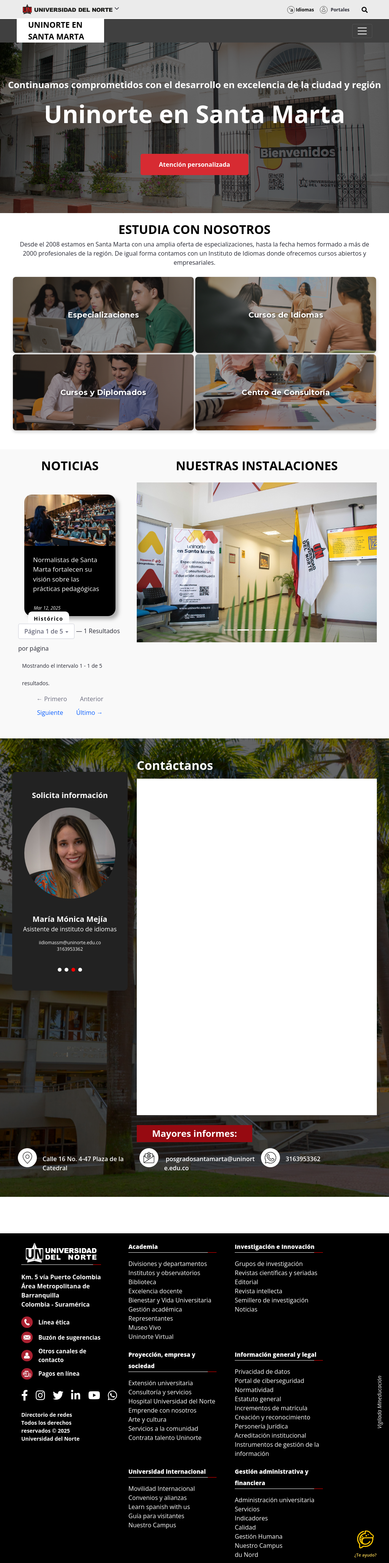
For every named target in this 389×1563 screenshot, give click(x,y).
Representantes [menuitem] (150, 1318)
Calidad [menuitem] (245, 1527)
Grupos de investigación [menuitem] (269, 1264)
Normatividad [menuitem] (254, 1390)
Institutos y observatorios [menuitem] (164, 1273)
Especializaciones (103, 314)
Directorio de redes (46, 1414)
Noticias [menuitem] (246, 1309)
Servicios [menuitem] (247, 1509)
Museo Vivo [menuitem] (144, 1327)
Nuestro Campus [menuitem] (152, 1525)
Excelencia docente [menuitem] (155, 1291)
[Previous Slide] (155, 562)
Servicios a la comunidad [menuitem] (163, 1428)
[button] (365, 10)
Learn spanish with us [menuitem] (159, 1507)
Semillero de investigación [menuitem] (271, 1300)
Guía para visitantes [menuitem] (156, 1516)
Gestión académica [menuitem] (155, 1309)
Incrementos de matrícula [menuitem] (271, 1408)
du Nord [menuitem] (246, 1554)
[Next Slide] (359, 562)
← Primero (51, 699)
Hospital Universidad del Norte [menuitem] (171, 1401)
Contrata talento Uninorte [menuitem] (165, 1437)
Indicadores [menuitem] (251, 1518)
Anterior (91, 699)
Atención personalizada (194, 164)
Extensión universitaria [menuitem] (160, 1383)
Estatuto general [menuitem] (258, 1399)
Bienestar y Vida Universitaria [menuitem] (169, 1300)
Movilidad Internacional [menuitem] (161, 1488)
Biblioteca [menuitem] (142, 1282)
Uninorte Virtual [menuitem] (151, 1336)
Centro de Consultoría (286, 392)
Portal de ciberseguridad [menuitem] (269, 1381)
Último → (89, 712)
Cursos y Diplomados (103, 392)
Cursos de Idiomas (285, 314)
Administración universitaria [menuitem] (275, 1500)
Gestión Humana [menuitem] (259, 1536)
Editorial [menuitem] (246, 1282)
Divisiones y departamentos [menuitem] (167, 1264)
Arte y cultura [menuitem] (147, 1419)
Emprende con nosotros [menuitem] (162, 1410)
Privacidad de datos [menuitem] (262, 1371)
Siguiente (50, 712)
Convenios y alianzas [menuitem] (157, 1497)
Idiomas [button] (300, 9)
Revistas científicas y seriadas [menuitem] (276, 1273)
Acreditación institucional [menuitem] (270, 1435)
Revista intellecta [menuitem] (258, 1291)
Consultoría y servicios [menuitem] (159, 1392)
